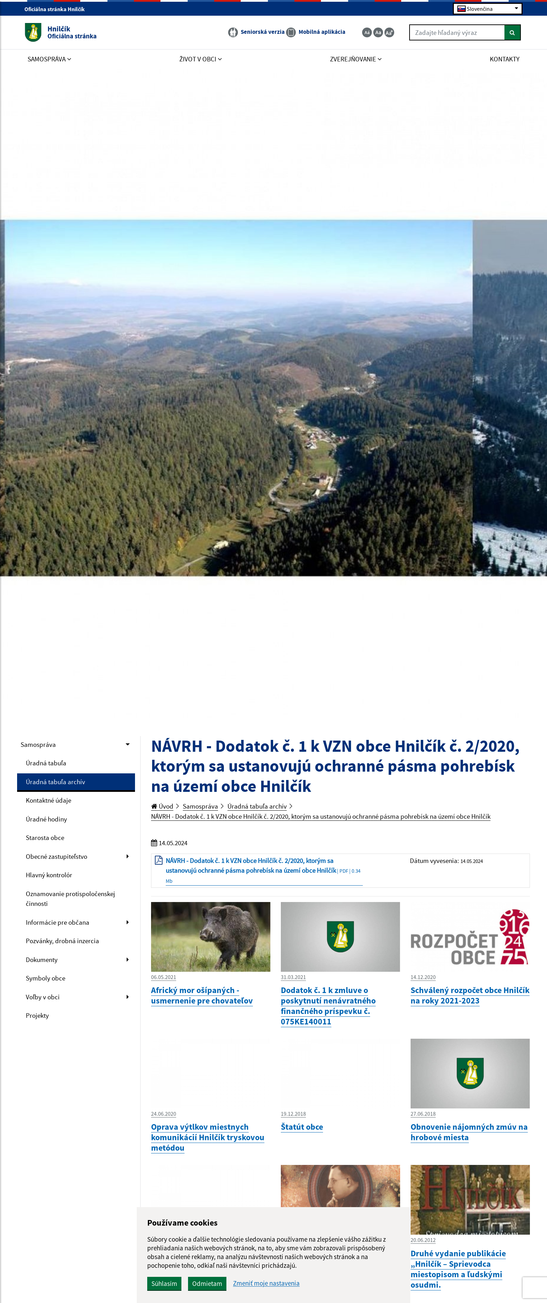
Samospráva (38, 744)
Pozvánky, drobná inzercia (62, 941)
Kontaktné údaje (48, 800)
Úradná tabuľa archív (55, 782)
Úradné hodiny (46, 819)
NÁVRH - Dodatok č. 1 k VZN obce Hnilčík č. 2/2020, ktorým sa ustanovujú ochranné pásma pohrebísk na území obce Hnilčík (320, 816)
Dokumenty (42, 959)
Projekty (37, 1015)
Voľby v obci (43, 997)
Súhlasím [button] (164, 1283)
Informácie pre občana (57, 922)
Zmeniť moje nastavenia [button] (266, 1283)
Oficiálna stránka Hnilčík (57, 9)
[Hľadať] (512, 32)
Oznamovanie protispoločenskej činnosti (70, 898)
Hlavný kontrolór (49, 875)
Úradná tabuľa (46, 763)
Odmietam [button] (207, 1283)
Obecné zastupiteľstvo (56, 856)
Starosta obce (45, 837)
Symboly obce (45, 978)
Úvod (162, 806)
